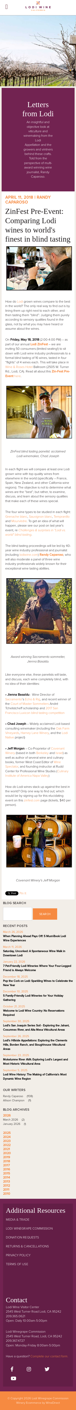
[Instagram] (29, 1369)
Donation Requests (22, 1237)
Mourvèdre (19, 521)
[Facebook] (12, 1369)
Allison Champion (18, 1100)
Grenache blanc (16, 517)
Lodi (20, 302)
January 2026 (16, 1124)
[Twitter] (47, 1369)
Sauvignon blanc (40, 517)
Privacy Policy (18, 1255)
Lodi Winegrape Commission (38, 7)
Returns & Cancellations (27, 1246)
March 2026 (15, 1119)
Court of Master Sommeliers (30, 704)
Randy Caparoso (19, 1096)
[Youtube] (13, 1378)
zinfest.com (32, 800)
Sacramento (13, 699)
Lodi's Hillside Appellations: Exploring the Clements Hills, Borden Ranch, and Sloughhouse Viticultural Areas (35, 1045)
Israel (59, 753)
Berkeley (42, 753)
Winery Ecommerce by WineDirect (38, 1403)
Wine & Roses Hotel (19, 367)
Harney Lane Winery (35, 733)
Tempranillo (62, 517)
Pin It (22, 893)
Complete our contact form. (49, 1356)
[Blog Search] (17, 913)
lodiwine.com (28, 555)
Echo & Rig (32, 699)
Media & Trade (17, 1220)
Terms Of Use (17, 1264)
